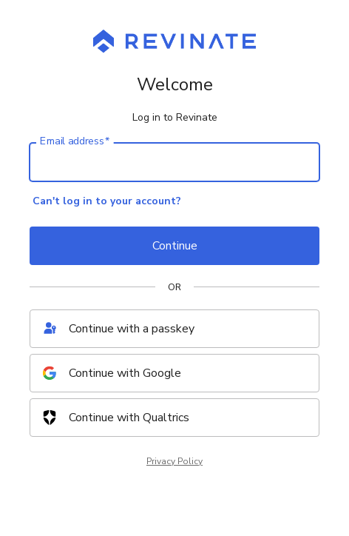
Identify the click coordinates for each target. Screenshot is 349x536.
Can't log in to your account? (107, 201)
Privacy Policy (174, 461)
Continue (174, 246)
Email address (74, 141)
